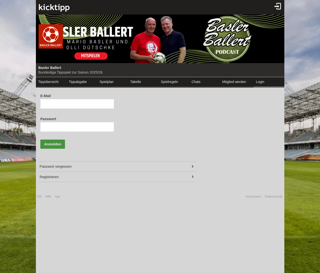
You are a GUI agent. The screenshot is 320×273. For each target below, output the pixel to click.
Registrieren (49, 177)
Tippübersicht (48, 82)
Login (260, 82)
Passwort (48, 119)
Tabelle (135, 82)
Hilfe (48, 196)
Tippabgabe (78, 82)
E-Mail (45, 96)
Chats (196, 82)
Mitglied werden (234, 82)
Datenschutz (274, 196)
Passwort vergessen (56, 166)
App (57, 196)
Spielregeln (169, 82)
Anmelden (52, 144)
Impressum (254, 196)
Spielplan (106, 82)
